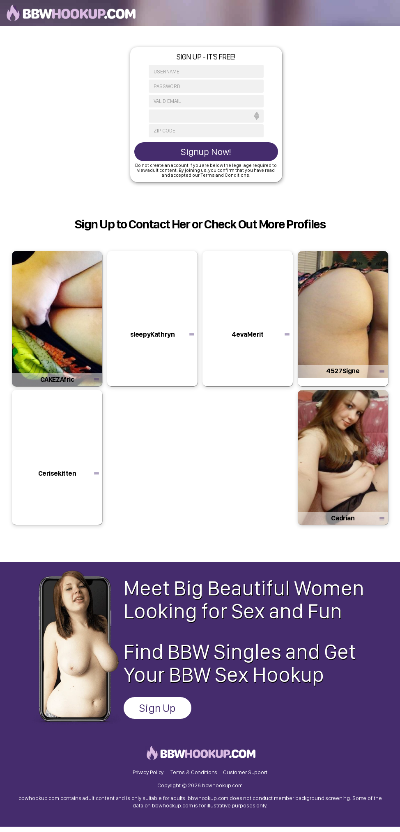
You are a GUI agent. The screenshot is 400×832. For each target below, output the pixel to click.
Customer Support (246, 775)
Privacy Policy (147, 775)
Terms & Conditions (194, 775)
